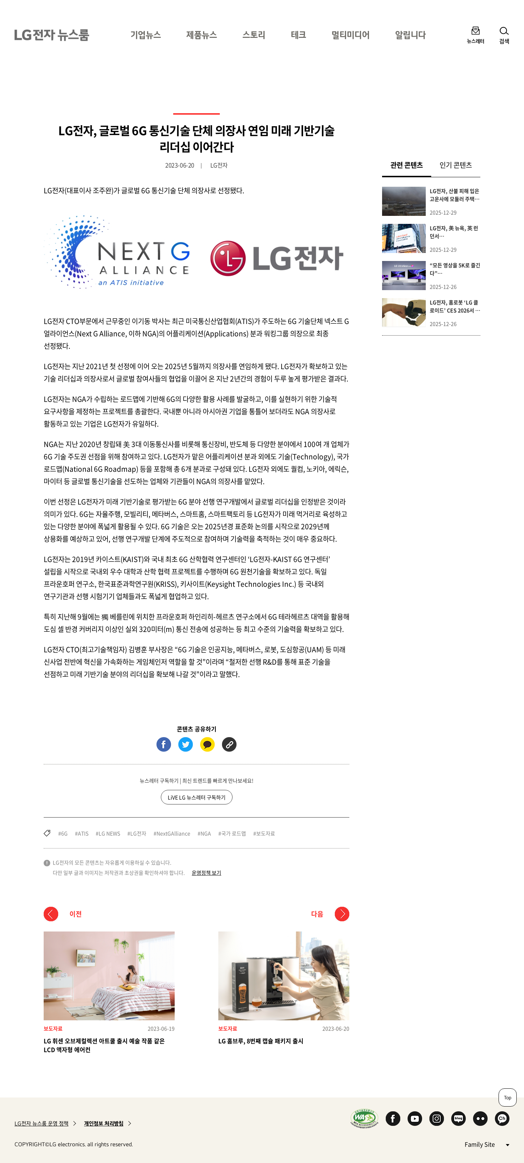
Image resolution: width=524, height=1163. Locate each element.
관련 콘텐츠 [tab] (410, 164)
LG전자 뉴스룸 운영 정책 (41, 1123)
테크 (298, 34)
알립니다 (410, 34)
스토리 (253, 34)
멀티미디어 (351, 34)
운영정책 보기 (206, 872)
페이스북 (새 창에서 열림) (163, 744)
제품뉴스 (201, 34)
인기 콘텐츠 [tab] (456, 165)
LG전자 (138, 833)
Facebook (393, 1118)
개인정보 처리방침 (103, 1123)
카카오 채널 (502, 1118)
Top (507, 1097)
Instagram (436, 1118)
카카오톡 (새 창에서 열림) (207, 744)
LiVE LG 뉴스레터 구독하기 (197, 797)
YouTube (415, 1118)
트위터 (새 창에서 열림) (185, 744)
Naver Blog (458, 1118)
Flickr (480, 1118)
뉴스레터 (475, 41)
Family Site (487, 1143)
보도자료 (265, 833)
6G (64, 833)
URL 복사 (229, 744)
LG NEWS (109, 833)
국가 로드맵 (233, 833)
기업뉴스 (145, 34)
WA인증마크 (364, 1118)
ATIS (83, 833)
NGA (206, 833)
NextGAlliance (173, 833)
